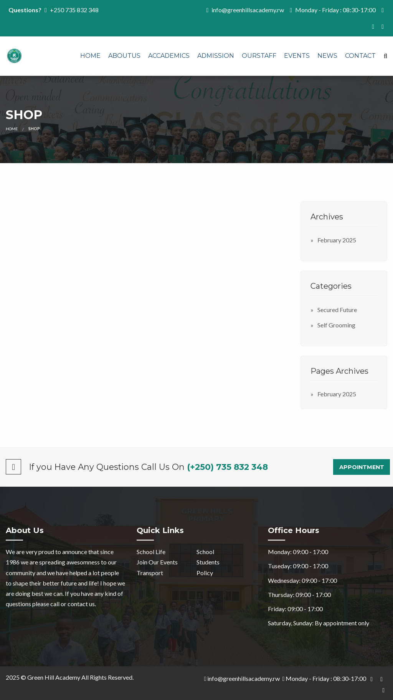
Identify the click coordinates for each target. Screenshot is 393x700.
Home (90, 55)
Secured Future (337, 309)
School (205, 551)
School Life (151, 551)
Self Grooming (336, 325)
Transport (150, 572)
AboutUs (124, 55)
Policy (204, 572)
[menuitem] (90, 56)
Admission (215, 55)
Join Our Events (157, 562)
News (327, 55)
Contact (360, 55)
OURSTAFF (259, 55)
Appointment (361, 467)
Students (208, 562)
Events (297, 55)
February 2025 (336, 240)
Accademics (169, 55)
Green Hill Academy (53, 677)
